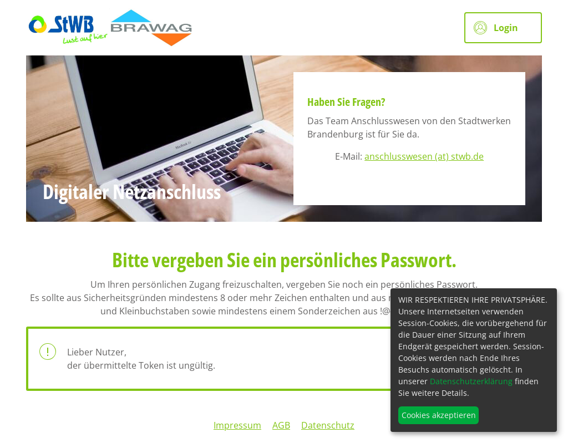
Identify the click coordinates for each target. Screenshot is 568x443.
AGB (281, 425)
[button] (503, 27)
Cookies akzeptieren (439, 415)
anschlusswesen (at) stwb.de (424, 156)
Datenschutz (327, 425)
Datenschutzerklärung (471, 381)
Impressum (237, 425)
